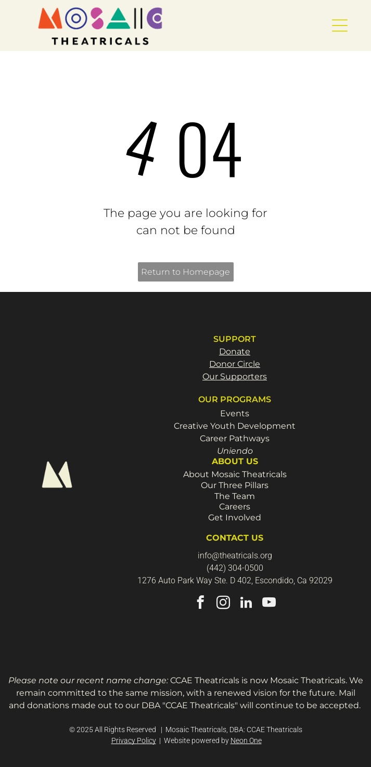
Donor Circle (234, 364)
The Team (234, 496)
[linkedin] (246, 604)
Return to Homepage (185, 272)
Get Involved (234, 517)
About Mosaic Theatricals (235, 474)
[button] (340, 25)
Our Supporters (234, 376)
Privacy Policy (133, 740)
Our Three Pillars (234, 485)
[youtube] (269, 604)
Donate (234, 351)
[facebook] (200, 604)
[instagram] (223, 604)
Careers (234, 507)
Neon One (246, 740)
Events (234, 413)
